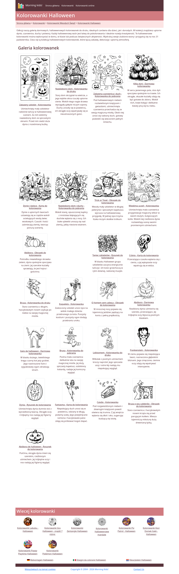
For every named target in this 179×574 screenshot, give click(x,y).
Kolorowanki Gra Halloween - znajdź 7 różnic (52, 528)
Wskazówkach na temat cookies (40, 569)
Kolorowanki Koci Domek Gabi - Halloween (151, 528)
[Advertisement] (89, 148)
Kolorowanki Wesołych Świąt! (61, 23)
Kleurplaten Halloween (140, 560)
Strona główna (52, 5)
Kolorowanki (68, 5)
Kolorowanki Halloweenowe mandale (102, 528)
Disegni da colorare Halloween (91, 560)
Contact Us (139, 569)
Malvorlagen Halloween (41, 560)
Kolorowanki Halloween (89, 23)
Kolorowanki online (85, 5)
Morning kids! (29, 5)
